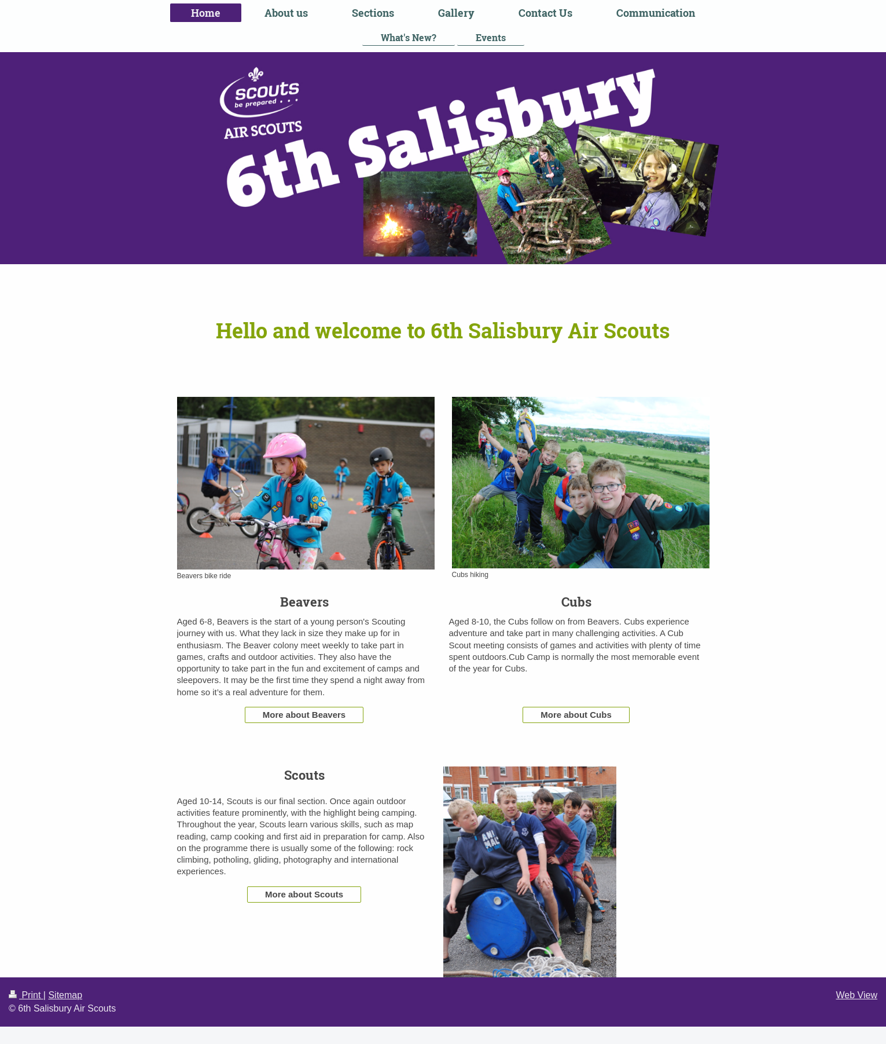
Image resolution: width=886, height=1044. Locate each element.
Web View (856, 995)
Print (26, 995)
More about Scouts (304, 894)
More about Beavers (304, 715)
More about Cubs (576, 715)
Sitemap (65, 995)
